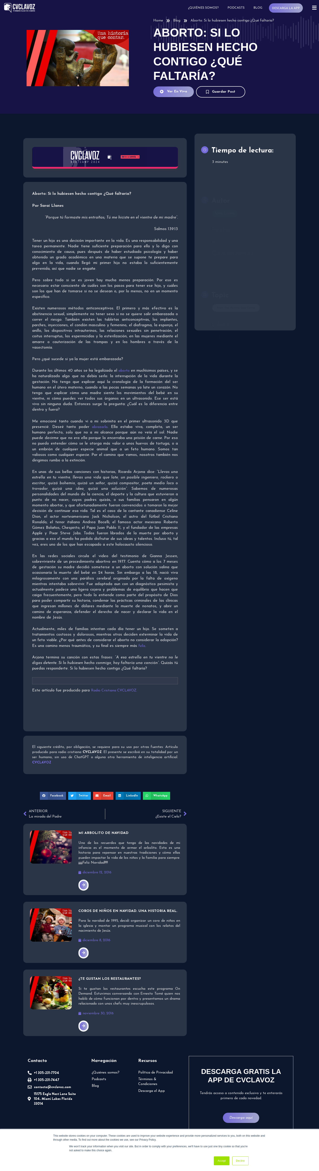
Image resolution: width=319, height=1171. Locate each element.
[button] (53, 796)
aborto (124, 371)
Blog (257, 8)
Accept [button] (222, 1160)
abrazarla (99, 427)
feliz (141, 646)
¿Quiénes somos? (203, 8)
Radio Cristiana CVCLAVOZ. (114, 690)
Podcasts (235, 8)
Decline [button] (240, 1160)
